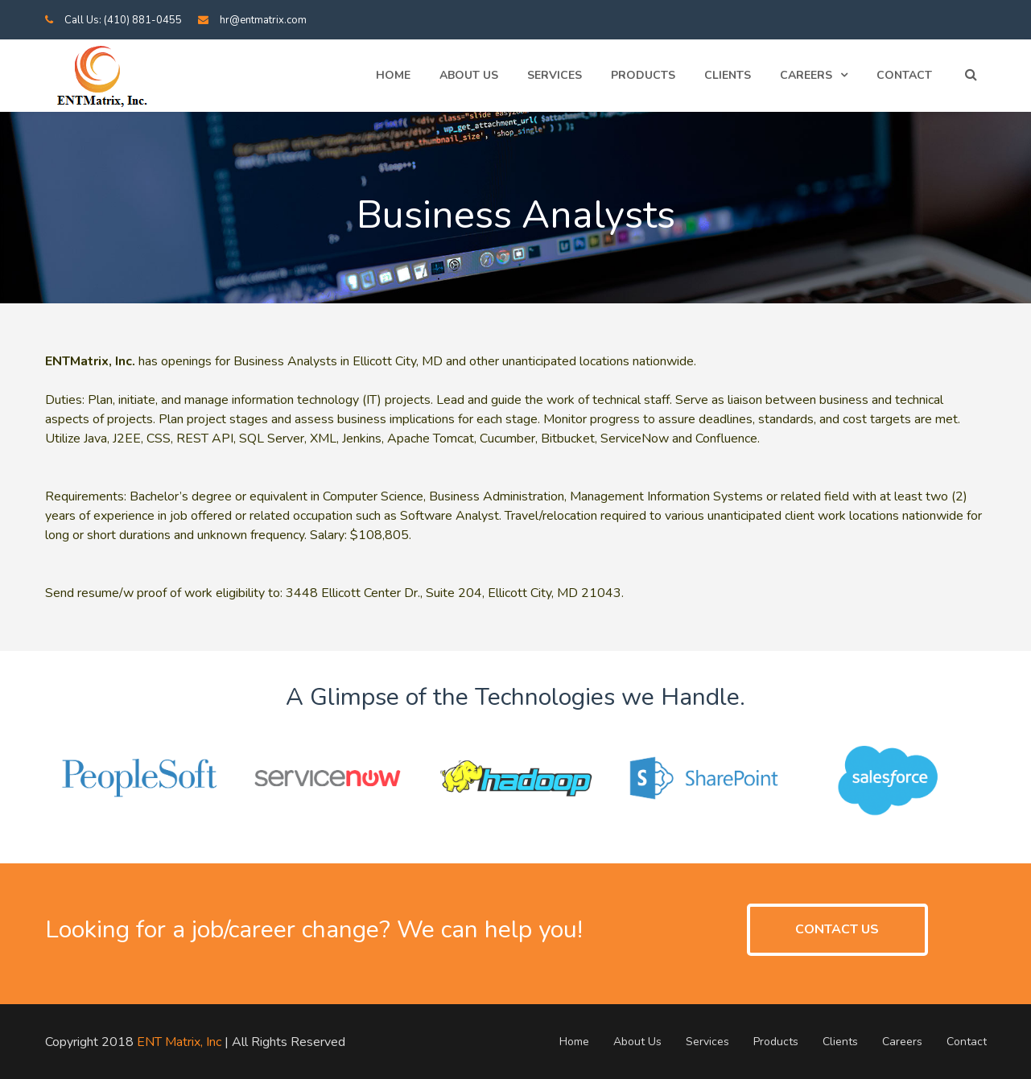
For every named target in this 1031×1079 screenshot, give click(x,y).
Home (393, 75)
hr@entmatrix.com (263, 20)
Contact (904, 75)
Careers (806, 75)
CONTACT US (837, 929)
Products (643, 75)
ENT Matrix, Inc (179, 1042)
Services (554, 75)
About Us (468, 75)
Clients (727, 75)
